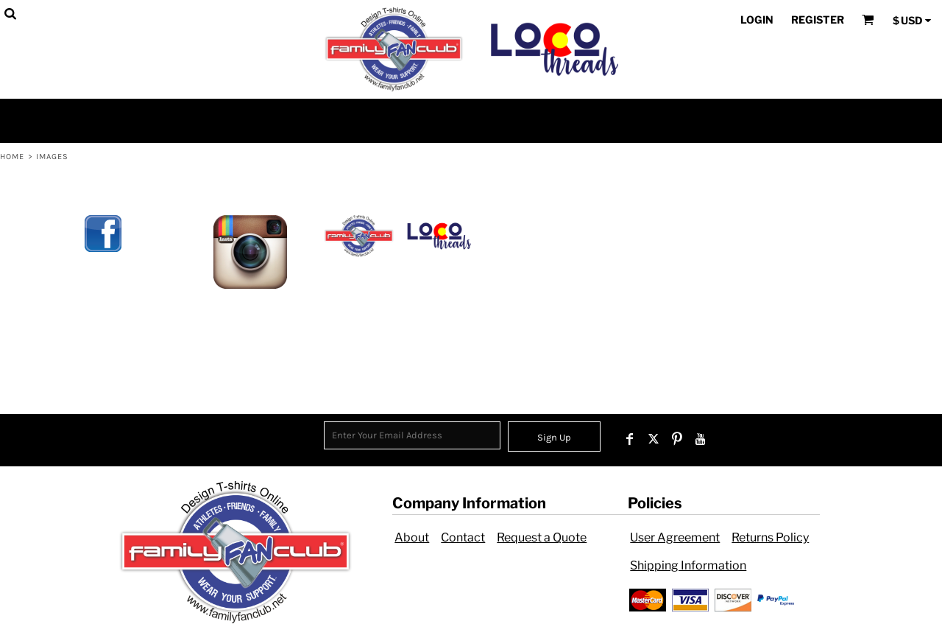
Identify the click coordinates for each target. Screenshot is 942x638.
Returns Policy (770, 537)
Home (12, 156)
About (411, 537)
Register (817, 19)
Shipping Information (688, 565)
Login (756, 19)
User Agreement (675, 537)
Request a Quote (542, 537)
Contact (463, 537)
